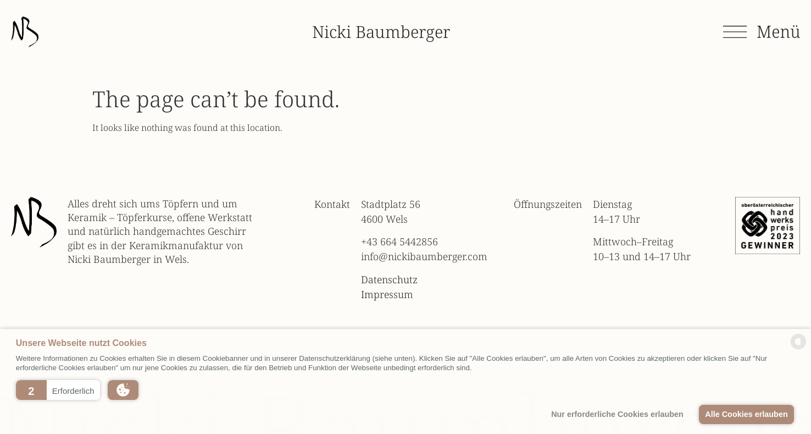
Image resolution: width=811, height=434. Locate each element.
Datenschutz (389, 279)
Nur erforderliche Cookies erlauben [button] (617, 414)
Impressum (387, 294)
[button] (58, 390)
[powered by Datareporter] (798, 348)
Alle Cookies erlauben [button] (746, 414)
